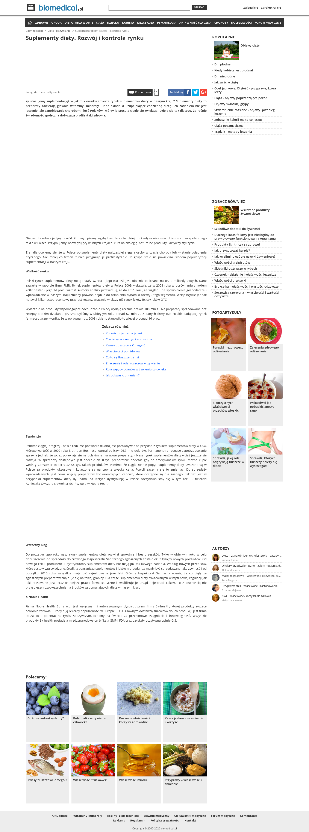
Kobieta (128, 22)
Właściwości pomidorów (123, 351)
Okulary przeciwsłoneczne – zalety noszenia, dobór (252, 566)
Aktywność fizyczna (195, 22)
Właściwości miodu (133, 780)
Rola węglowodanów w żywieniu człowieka (136, 369)
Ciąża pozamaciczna (229, 126)
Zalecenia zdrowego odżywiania (264, 349)
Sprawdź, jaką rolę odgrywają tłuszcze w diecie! (228, 462)
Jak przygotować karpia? (232, 250)
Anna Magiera (229, 580)
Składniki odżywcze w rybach (235, 268)
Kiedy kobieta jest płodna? (233, 70)
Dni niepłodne (224, 76)
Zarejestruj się (271, 7)
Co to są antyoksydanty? (45, 718)
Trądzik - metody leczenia (233, 132)
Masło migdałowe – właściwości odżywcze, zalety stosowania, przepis (252, 576)
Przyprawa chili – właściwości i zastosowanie (249, 586)
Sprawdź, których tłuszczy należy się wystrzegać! (263, 462)
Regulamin (137, 820)
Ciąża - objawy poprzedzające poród (240, 98)
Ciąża (100, 22)
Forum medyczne (268, 22)
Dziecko (113, 22)
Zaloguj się (250, 7)
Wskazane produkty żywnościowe (255, 212)
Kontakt (190, 820)
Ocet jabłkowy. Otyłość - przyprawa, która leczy (245, 90)
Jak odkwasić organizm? (122, 375)
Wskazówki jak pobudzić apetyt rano (262, 406)
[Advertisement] (116, 64)
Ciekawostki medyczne (190, 816)
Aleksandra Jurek (231, 570)
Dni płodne (222, 64)
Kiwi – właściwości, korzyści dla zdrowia (246, 596)
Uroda (56, 22)
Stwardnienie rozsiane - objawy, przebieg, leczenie (245, 112)
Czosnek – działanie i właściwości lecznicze (245, 274)
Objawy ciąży (250, 45)
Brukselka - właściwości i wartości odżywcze (246, 286)
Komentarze (143, 92)
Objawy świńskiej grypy (231, 104)
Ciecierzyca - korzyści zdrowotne (129, 339)
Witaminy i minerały (87, 816)
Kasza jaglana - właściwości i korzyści (184, 720)
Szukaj (199, 7)
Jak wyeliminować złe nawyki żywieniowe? (244, 256)
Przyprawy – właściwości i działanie (183, 782)
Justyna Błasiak (230, 560)
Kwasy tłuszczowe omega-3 (47, 780)
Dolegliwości (241, 22)
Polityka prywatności (165, 820)
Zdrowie (41, 22)
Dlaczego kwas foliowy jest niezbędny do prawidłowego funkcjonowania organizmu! (245, 236)
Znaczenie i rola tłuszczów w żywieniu (133, 363)
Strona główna (29, 22)
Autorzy (221, 548)
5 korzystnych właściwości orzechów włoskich (227, 406)
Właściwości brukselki (230, 280)
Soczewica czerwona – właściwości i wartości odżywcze (246, 294)
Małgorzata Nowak (232, 600)
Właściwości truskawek (90, 780)
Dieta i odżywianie (79, 22)
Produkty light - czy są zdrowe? (237, 244)
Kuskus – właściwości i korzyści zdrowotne (135, 720)
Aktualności (60, 816)
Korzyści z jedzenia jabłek (124, 333)
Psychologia (166, 22)
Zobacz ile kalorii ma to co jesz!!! (238, 120)
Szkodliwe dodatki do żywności (237, 229)
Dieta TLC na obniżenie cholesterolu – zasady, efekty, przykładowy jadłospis (252, 555)
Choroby (221, 22)
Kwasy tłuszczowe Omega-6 (125, 345)
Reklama (119, 820)
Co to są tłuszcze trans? (122, 357)
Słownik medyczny (156, 816)
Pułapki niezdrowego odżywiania (228, 349)
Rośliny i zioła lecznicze (123, 816)
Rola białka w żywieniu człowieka (89, 720)
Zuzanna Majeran (231, 590)
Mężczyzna (145, 22)
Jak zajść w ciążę (226, 82)
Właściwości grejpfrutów (232, 262)
